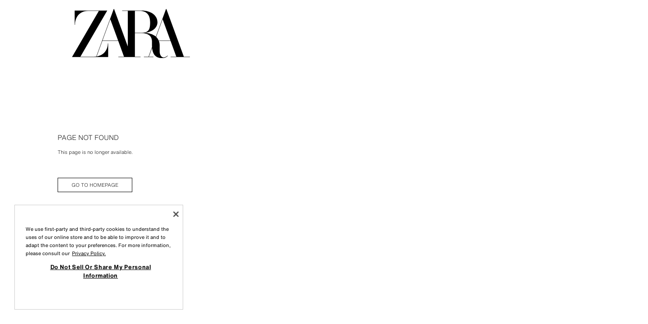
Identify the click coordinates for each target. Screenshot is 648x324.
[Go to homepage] (131, 33)
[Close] (176, 214)
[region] (98, 257)
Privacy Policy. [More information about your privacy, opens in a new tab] (89, 253)
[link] (95, 185)
